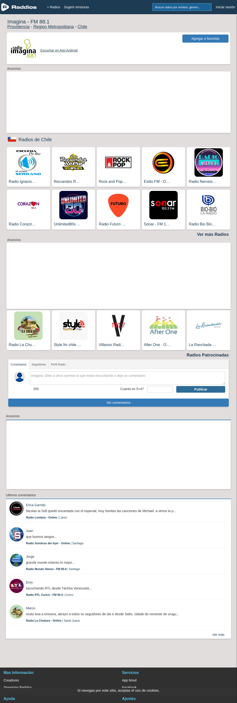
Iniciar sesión (225, 7)
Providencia (18, 26)
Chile (82, 26)
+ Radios (53, 7)
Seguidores (39, 364)
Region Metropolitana (53, 26)
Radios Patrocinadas (208, 355)
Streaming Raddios (18, 687)
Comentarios (19, 364)
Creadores (11, 680)
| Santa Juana (53, 620)
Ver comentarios (118, 402)
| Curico (49, 595)
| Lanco (46, 517)
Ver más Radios (213, 234)
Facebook (129, 687)
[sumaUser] (160, 389)
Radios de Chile (35, 139)
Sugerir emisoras (76, 7)
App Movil (129, 680)
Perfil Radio (58, 364)
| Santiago (54, 543)
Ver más (218, 635)
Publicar (200, 389)
